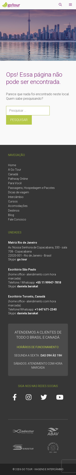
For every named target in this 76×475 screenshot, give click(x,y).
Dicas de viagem (18, 192)
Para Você (14, 183)
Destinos (13, 210)
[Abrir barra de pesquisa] (60, 4)
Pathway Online (18, 178)
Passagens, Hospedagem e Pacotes (31, 187)
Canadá (13, 174)
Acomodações (18, 206)
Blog (11, 215)
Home (12, 165)
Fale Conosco (17, 219)
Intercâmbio (16, 197)
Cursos (13, 201)
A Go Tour (14, 169)
